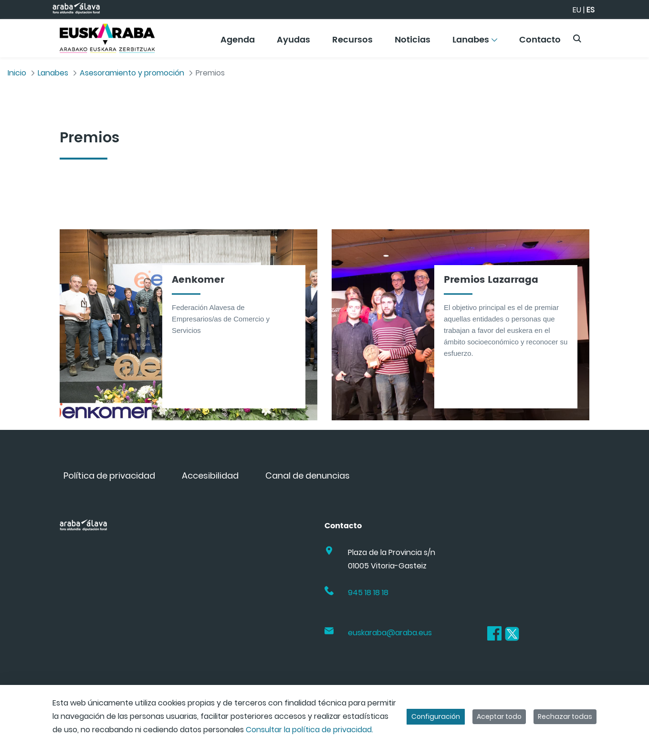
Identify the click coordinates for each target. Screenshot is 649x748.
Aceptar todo (499, 716)
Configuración (435, 716)
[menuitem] (238, 43)
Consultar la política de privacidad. (309, 729)
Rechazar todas (565, 716)
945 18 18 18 (368, 592)
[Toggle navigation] (625, 35)
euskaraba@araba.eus (390, 632)
